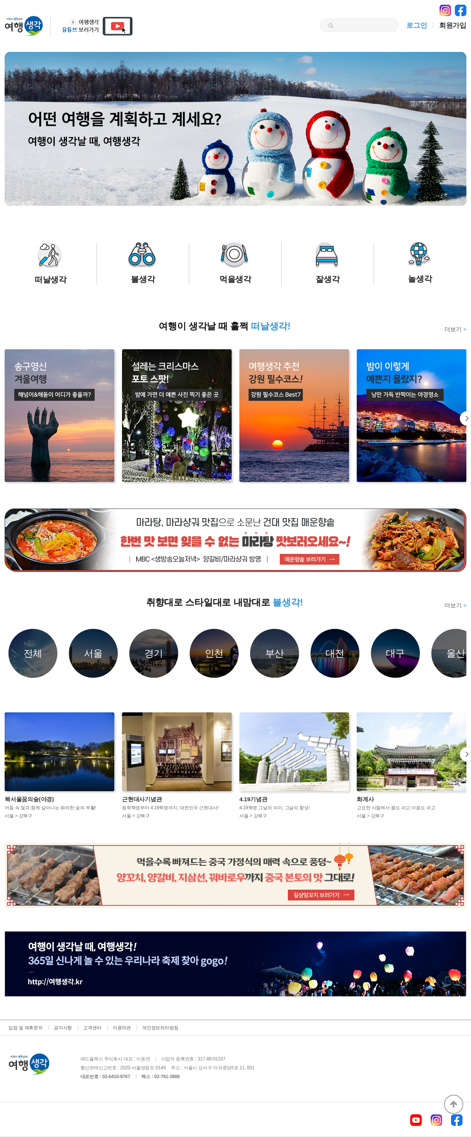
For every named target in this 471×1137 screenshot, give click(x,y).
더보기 (455, 329)
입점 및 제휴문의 (25, 1027)
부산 (274, 653)
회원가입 (452, 25)
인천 (214, 653)
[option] (235, 539)
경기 (154, 653)
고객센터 (92, 1027)
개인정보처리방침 (160, 1027)
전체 (33, 653)
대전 (335, 653)
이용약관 (122, 1027)
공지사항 (63, 1027)
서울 (93, 653)
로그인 (416, 25)
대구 (395, 653)
